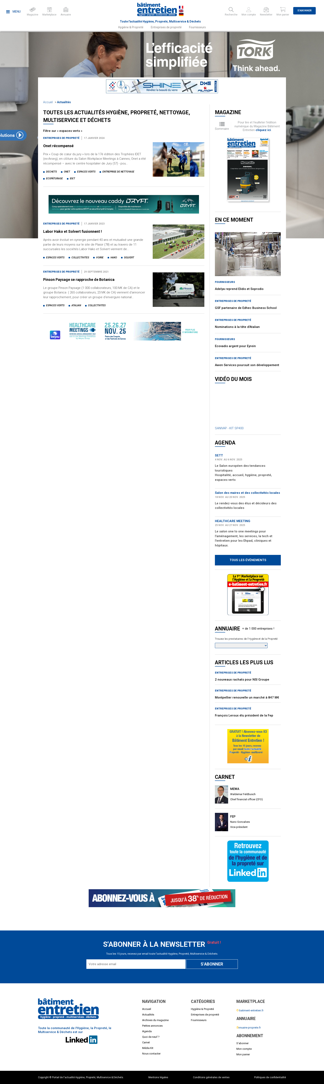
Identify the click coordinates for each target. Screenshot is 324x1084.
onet (67, 171)
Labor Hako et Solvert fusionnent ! (72, 231)
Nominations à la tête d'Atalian (237, 327)
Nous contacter (151, 1053)
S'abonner (304, 10)
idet (72, 178)
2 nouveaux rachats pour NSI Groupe (242, 679)
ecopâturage (54, 178)
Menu (13, 11)
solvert (129, 257)
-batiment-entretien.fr (249, 1010)
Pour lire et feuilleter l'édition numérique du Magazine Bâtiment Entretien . (257, 126)
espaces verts (86, 171)
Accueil (48, 102)
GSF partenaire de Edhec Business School (246, 308)
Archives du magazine (155, 1020)
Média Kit (147, 1048)
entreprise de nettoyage (118, 171)
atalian (76, 305)
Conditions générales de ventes (211, 1077)
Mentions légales (158, 1077)
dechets (51, 171)
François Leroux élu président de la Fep (244, 715)
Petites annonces (152, 1025)
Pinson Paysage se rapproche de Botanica (78, 279)
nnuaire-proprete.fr (248, 1027)
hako (114, 257)
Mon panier (243, 1054)
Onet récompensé (58, 146)
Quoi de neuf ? (151, 1036)
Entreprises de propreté (166, 27)
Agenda (147, 1031)
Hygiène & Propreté (130, 27)
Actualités (64, 102)
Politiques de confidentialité (270, 1077)
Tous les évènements (248, 560)
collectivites (80, 257)
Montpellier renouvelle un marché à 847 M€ (247, 697)
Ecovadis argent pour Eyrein (235, 346)
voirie (100, 257)
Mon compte (244, 1048)
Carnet (146, 1042)
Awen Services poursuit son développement (247, 365)
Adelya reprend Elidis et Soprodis (239, 289)
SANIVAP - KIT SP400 (229, 428)
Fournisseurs (197, 27)
